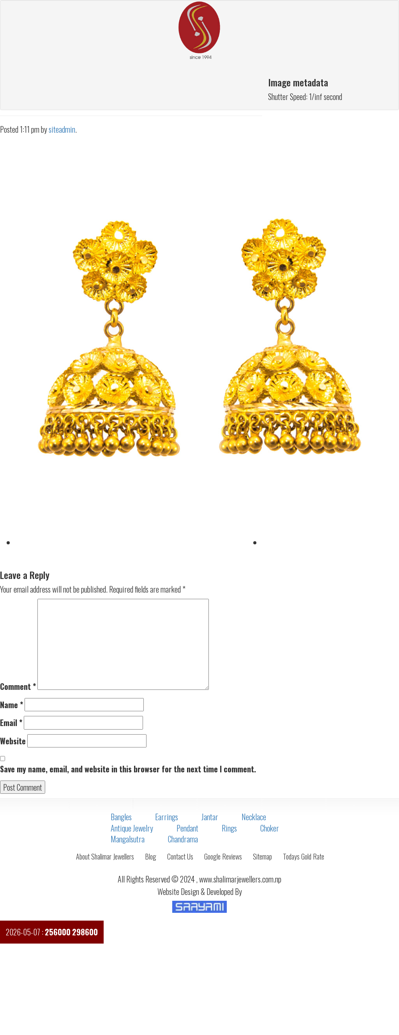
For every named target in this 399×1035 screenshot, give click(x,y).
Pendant (187, 828)
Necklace (254, 817)
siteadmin (62, 129)
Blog (150, 856)
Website (13, 741)
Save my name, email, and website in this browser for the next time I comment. (128, 769)
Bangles (121, 817)
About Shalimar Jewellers (105, 856)
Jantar (209, 817)
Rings (229, 828)
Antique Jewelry (132, 828)
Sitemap (262, 856)
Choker (269, 828)
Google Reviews (223, 856)
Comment (18, 686)
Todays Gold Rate (303, 856)
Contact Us (180, 856)
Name (11, 704)
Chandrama (183, 839)
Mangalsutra (128, 839)
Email (11, 722)
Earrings (166, 817)
